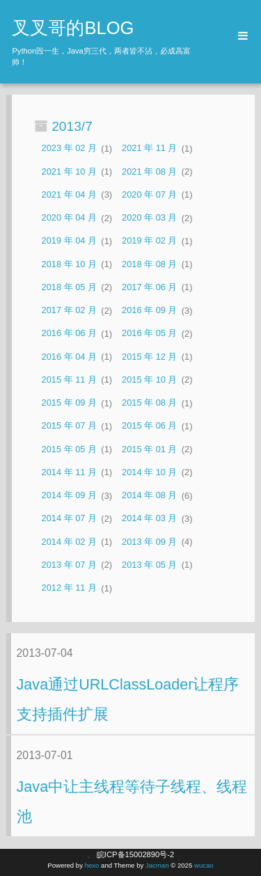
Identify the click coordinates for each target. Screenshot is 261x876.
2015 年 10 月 (149, 379)
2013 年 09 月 (149, 541)
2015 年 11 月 (69, 379)
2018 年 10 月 (69, 264)
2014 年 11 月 (69, 472)
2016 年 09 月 (149, 310)
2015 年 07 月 (69, 426)
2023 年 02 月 (69, 148)
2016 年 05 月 (149, 333)
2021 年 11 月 (149, 148)
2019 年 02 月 (149, 241)
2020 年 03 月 (149, 218)
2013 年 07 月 (69, 564)
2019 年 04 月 (69, 241)
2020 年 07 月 (149, 194)
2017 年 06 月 (149, 287)
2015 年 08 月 (149, 403)
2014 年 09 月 (69, 496)
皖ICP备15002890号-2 (135, 854)
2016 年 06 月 (69, 333)
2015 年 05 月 (69, 449)
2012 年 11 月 (69, 588)
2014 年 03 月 (149, 518)
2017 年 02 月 (69, 310)
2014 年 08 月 (149, 496)
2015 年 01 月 (149, 449)
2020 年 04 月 (69, 218)
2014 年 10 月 (149, 472)
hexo (92, 865)
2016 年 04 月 (69, 356)
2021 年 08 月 (149, 171)
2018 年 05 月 (69, 287)
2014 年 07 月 (69, 518)
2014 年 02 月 (69, 541)
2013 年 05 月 (149, 564)
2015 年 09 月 (69, 403)
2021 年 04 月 (69, 194)
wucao (204, 865)
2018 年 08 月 (149, 264)
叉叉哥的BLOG (73, 28)
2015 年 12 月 (149, 356)
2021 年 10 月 (69, 171)
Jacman (157, 865)
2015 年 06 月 (149, 426)
